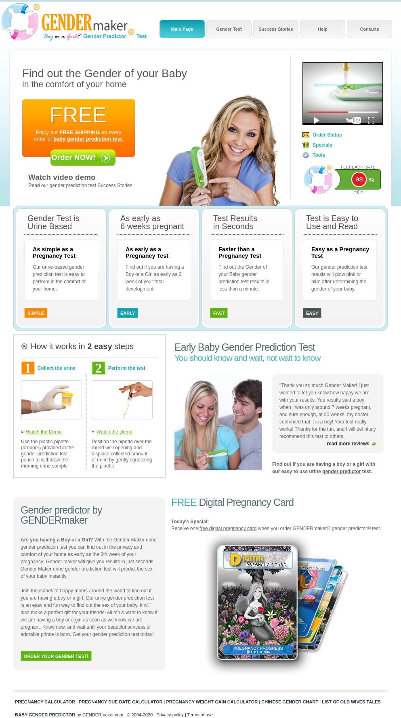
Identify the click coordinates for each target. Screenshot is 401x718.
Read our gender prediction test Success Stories (80, 185)
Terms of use (200, 714)
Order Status (327, 135)
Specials (322, 145)
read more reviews (348, 443)
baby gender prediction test (87, 139)
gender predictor (341, 471)
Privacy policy (169, 714)
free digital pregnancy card (227, 528)
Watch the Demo (44, 432)
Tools (319, 155)
